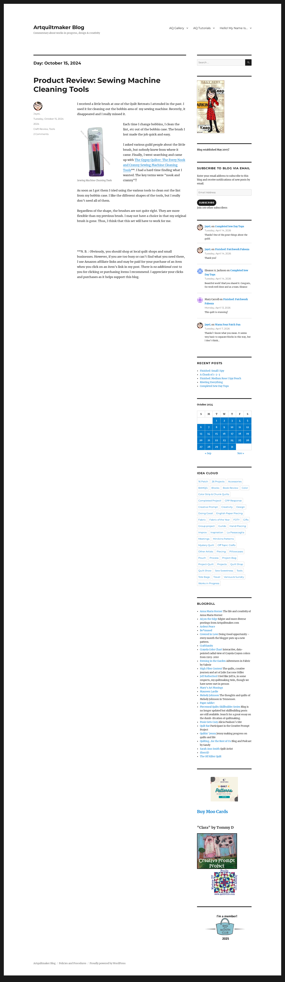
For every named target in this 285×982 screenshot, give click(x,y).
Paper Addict (207, 703)
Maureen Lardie (209, 691)
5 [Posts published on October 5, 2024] (247, 420)
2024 (36, 123)
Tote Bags (204, 576)
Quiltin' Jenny (208, 733)
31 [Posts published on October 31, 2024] (232, 446)
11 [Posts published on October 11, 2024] (240, 427)
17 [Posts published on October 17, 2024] (232, 433)
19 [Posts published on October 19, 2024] (247, 433)
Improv (202, 532)
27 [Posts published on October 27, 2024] (201, 446)
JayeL (36, 113)
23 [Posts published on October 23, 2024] (224, 440)
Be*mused (206, 630)
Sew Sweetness (224, 570)
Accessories (235, 481)
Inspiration (216, 532)
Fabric (202, 519)
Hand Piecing (238, 526)
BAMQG (203, 487)
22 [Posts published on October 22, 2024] (216, 440)
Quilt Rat (205, 725)
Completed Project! (209, 500)
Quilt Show (204, 570)
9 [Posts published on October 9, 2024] (224, 427)
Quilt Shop (236, 564)
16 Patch (203, 481)
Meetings (203, 538)
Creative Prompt (208, 506)
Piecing (221, 551)
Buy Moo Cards (212, 811)
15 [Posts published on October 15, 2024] (216, 433)
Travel (216, 576)
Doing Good (205, 513)
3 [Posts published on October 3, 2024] (232, 420)
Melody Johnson (209, 695)
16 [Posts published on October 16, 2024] (224, 433)
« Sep (208, 453)
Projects (222, 564)
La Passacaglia (235, 532)
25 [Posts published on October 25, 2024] (239, 440)
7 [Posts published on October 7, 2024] (209, 427)
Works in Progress (208, 583)
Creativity (227, 506)
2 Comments (41, 134)
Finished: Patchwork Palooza (232, 249)
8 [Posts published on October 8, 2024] (216, 427)
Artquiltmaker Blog (58, 27)
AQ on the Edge (208, 619)
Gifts (245, 519)
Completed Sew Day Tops (229, 226)
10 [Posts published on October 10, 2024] (232, 427)
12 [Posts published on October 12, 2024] (247, 427)
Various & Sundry (234, 576)
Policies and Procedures (72, 963)
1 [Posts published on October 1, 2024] (216, 420)
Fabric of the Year (219, 519)
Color (245, 487)
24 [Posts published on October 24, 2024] (232, 440)
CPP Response (233, 500)
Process (214, 557)
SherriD (204, 752)
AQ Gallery (176, 28)
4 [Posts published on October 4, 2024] (240, 420)
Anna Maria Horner (211, 611)
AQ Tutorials (202, 28)
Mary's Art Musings (211, 687)
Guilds (222, 526)
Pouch (202, 557)
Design (240, 506)
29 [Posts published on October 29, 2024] (216, 446)
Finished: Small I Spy (212, 370)
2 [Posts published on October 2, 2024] (224, 420)
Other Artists (205, 551)
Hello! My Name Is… (234, 28)
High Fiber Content (211, 668)
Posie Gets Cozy (209, 722)
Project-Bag (229, 557)
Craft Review (40, 128)
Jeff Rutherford (208, 676)
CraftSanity (206, 645)
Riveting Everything (211, 382)
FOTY (236, 519)
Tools (52, 128)
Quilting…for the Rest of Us (215, 741)
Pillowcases (236, 551)
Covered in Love (209, 634)
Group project (206, 526)
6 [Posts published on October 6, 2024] (201, 427)
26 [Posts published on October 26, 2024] (247, 440)
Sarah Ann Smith (210, 748)
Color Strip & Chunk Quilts (213, 494)
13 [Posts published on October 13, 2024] (201, 433)
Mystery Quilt (206, 545)
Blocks (215, 487)
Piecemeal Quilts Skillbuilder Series (220, 706)
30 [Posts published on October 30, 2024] (224, 446)
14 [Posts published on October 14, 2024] (208, 433)
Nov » (240, 453)
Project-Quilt (206, 564)
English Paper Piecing (229, 513)
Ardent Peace (207, 626)
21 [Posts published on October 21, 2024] (209, 440)
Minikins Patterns (223, 538)
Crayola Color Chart (211, 649)
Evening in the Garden (213, 661)
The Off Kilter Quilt (210, 756)
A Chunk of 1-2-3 (210, 374)
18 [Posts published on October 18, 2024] (239, 433)
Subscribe (206, 202)
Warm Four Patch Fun (227, 324)
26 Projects (218, 481)
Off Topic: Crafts (226, 545)
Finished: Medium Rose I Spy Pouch (220, 378)
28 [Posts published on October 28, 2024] (208, 446)
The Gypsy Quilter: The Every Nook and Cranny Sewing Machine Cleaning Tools (154, 165)
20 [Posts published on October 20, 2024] (200, 440)
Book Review (230, 487)
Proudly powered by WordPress (108, 963)
